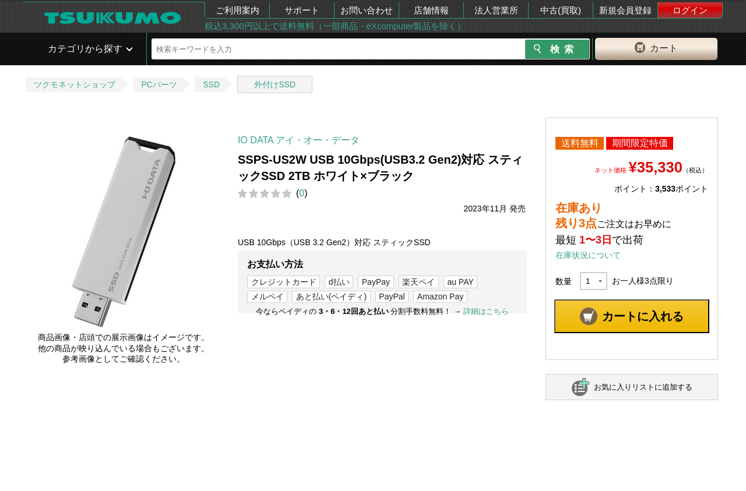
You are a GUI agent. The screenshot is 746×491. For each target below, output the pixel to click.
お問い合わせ (366, 10)
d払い (339, 282)
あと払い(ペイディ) (331, 296)
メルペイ (267, 296)
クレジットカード (283, 282)
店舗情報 (431, 10)
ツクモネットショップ (74, 84)
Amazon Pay (440, 296)
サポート (301, 10)
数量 (563, 281)
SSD (211, 84)
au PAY (460, 282)
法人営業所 (496, 10)
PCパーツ (159, 84)
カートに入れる (643, 316)
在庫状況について (588, 255)
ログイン (690, 10)
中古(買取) (560, 10)
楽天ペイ (418, 282)
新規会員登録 (625, 10)
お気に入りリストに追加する (643, 387)
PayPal (391, 296)
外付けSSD (274, 84)
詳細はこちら (486, 311)
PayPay (376, 282)
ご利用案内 (237, 10)
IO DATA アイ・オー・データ (299, 140)
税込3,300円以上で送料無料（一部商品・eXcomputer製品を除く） (335, 26)
